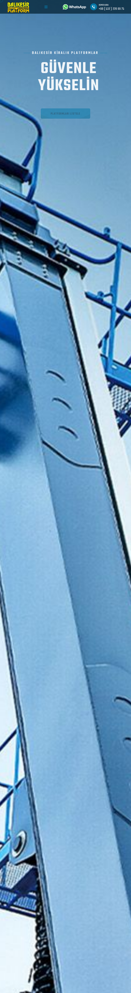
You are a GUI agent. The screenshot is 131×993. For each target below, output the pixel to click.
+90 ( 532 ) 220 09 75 (111, 8)
